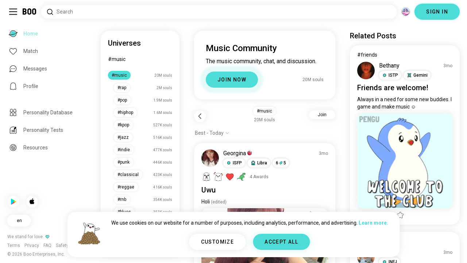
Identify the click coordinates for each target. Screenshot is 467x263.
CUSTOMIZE (217, 242)
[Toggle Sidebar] (13, 12)
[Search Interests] (219, 12)
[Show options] (212, 133)
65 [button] (281, 162)
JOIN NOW (231, 80)
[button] (234, 163)
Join (322, 114)
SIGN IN (437, 12)
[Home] (30, 12)
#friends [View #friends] (367, 55)
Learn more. (373, 223)
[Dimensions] (405, 11)
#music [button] (264, 111)
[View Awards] (235, 177)
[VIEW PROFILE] (210, 158)
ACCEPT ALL (281, 242)
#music (117, 59)
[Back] (200, 116)
